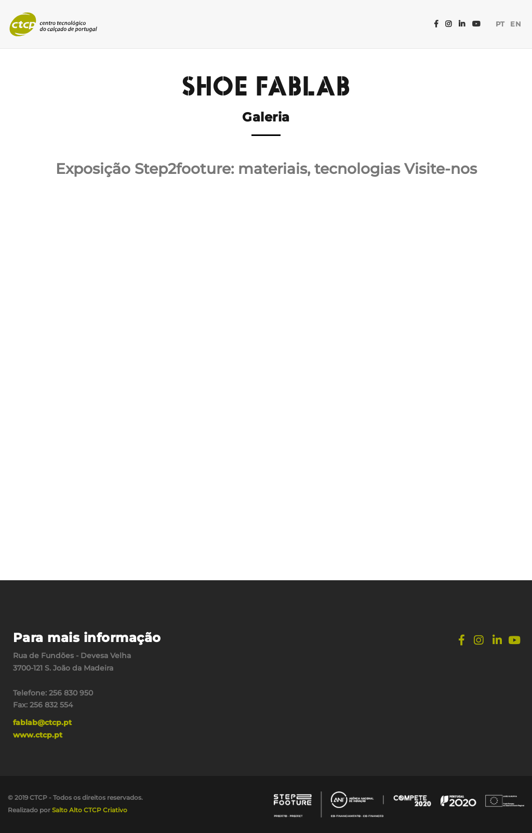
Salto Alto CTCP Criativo (89, 810)
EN (516, 24)
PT (500, 24)
